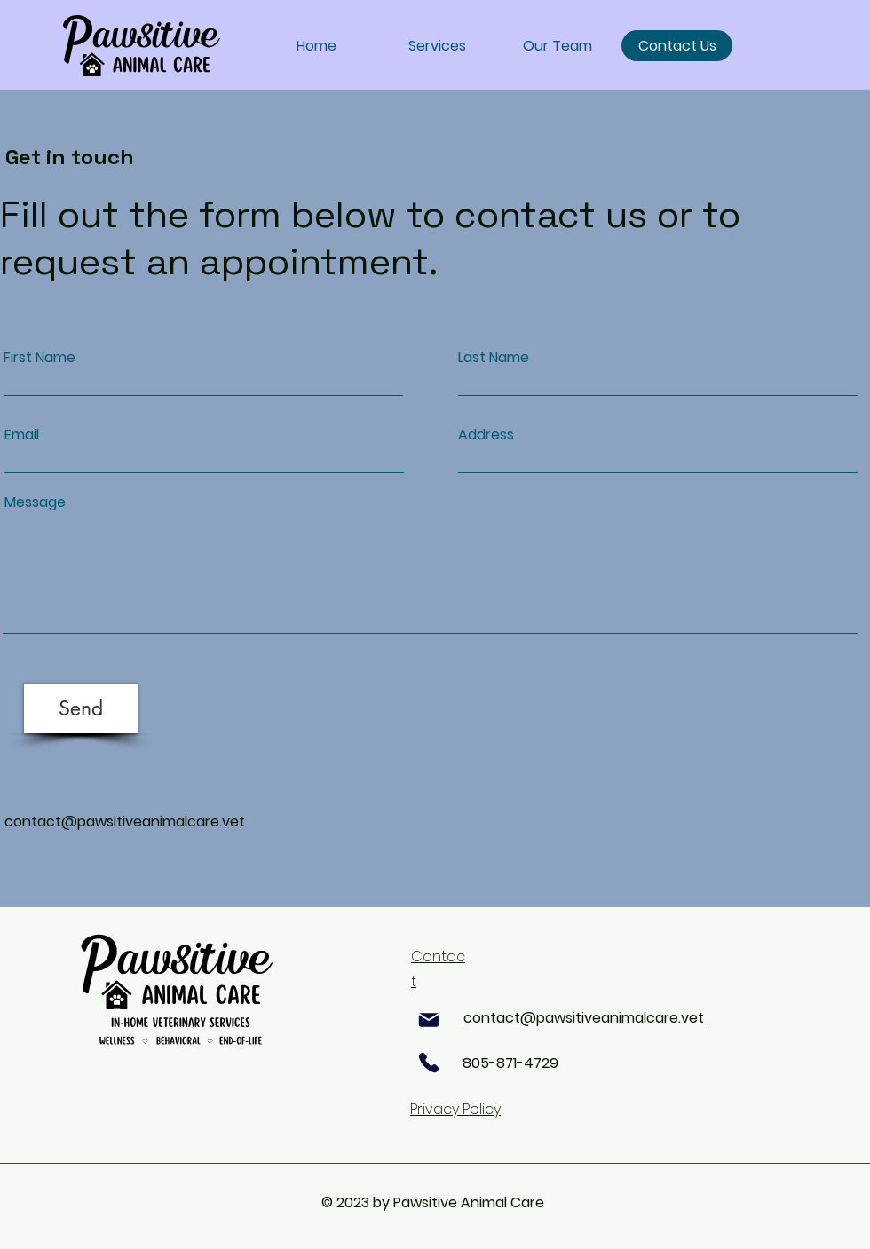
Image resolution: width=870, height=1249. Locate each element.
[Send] (81, 708)
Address (486, 435)
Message (35, 502)
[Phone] (428, 1062)
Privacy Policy (455, 1109)
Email (21, 435)
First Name (39, 358)
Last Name (493, 358)
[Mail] (428, 1020)
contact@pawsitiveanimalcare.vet (124, 821)
